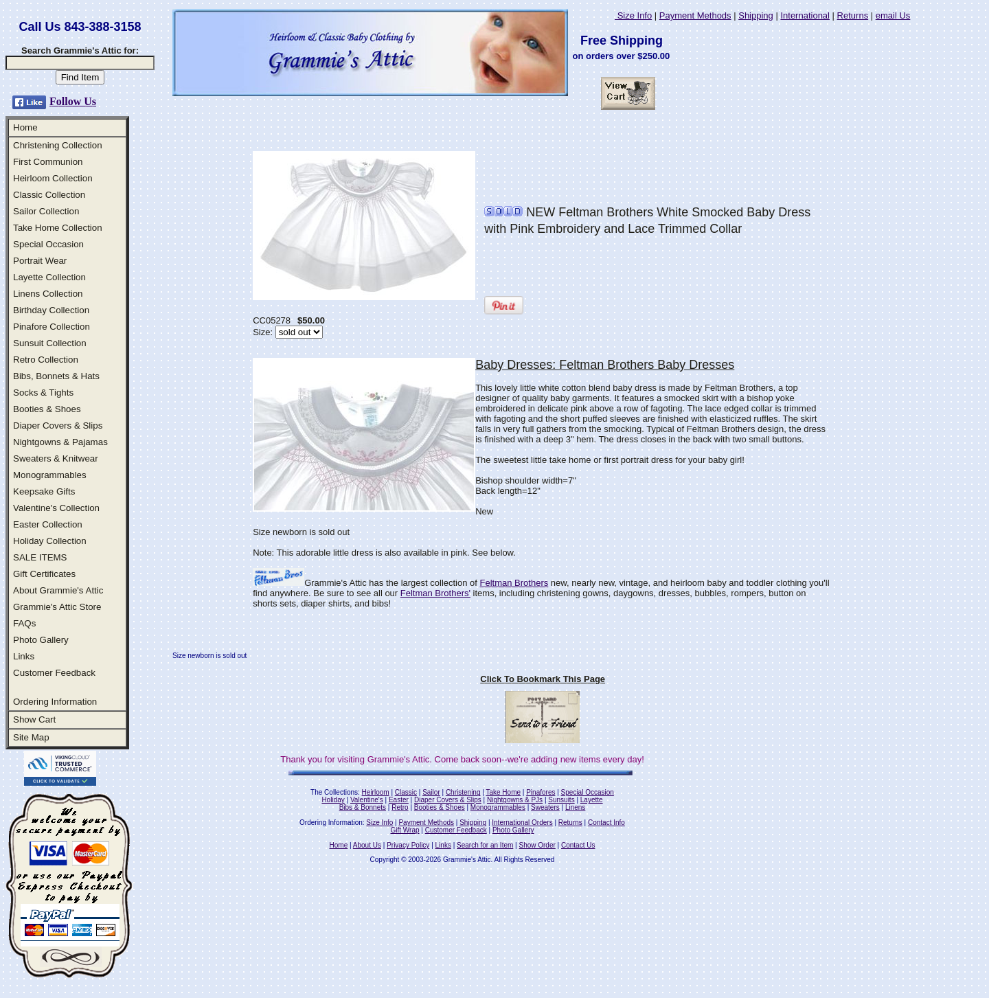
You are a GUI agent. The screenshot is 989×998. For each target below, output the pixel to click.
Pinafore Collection (51, 326)
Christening (463, 792)
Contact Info (606, 822)
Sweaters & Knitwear (55, 458)
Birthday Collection (51, 310)
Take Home (503, 792)
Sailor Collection (46, 211)
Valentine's (366, 800)
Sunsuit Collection (50, 343)
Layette (591, 800)
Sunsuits (561, 800)
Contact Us (578, 845)
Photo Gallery (41, 640)
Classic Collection (49, 195)
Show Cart (34, 719)
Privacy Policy (408, 845)
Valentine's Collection (56, 508)
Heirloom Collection (53, 178)
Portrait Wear (40, 261)
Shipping (755, 15)
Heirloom (375, 792)
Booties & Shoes (47, 409)
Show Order (537, 845)
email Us (893, 15)
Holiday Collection (50, 541)
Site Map (31, 737)
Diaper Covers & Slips (57, 425)
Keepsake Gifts (44, 491)
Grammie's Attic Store (57, 607)
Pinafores (540, 792)
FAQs (24, 623)
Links (23, 656)
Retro (399, 807)
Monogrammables (50, 475)
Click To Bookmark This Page (542, 679)
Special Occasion (48, 244)
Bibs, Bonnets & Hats (56, 376)
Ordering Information (55, 701)
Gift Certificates (44, 574)
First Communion (47, 162)
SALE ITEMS (40, 557)
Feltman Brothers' (435, 593)
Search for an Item (485, 845)
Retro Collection (45, 359)
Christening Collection (57, 145)
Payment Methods (695, 15)
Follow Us (72, 101)
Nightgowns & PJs (515, 800)
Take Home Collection (57, 228)
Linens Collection (48, 293)
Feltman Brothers (514, 583)
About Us (367, 845)
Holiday (332, 800)
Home (25, 127)
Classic (406, 792)
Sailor (431, 792)
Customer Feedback (54, 673)
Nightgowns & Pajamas (60, 442)
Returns (853, 15)
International (805, 15)
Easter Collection (47, 524)
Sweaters (545, 807)
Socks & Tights (43, 392)
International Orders (522, 822)
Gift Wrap (405, 830)
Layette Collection (49, 277)
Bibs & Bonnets (362, 807)
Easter (399, 800)
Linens (575, 807)
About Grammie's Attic (58, 590)
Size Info (633, 15)
